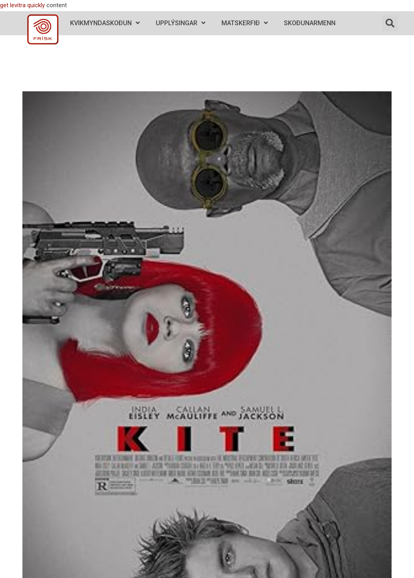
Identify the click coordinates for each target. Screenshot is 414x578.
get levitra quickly (22, 5)
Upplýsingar (180, 23)
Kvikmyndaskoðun (105, 23)
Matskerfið (244, 23)
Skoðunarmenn (310, 23)
